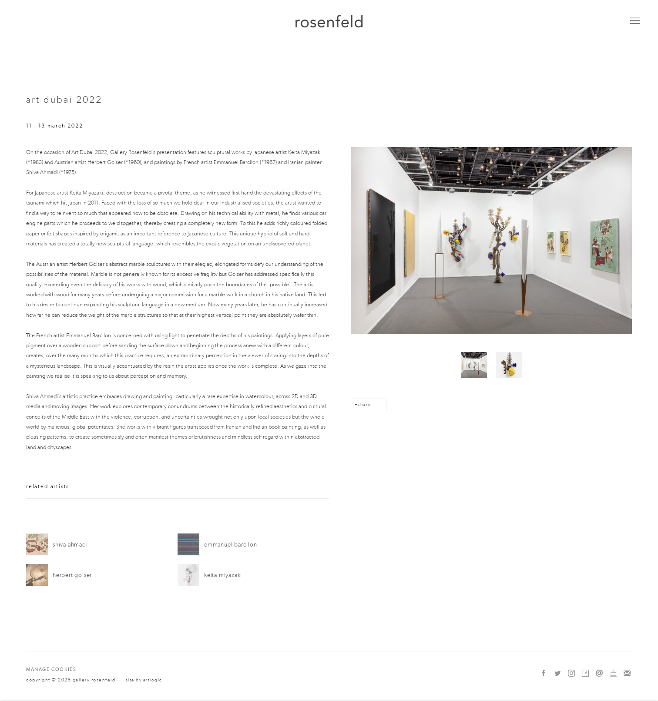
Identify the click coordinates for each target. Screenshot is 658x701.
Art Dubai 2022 (64, 99)
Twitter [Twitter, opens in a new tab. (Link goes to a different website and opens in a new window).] (557, 673)
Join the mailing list (627, 673)
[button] (474, 365)
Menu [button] (634, 21)
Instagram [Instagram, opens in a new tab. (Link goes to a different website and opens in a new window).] (571, 673)
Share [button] (364, 404)
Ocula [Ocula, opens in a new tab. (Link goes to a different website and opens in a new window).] (613, 673)
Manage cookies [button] (51, 669)
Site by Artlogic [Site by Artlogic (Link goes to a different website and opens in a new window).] (144, 680)
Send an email (599, 673)
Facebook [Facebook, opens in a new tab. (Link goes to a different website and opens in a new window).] (543, 673)
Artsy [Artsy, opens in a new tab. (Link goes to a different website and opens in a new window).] (585, 673)
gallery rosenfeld (329, 21)
